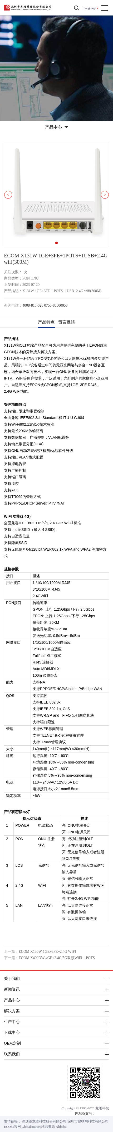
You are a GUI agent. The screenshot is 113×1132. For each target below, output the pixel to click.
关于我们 (12, 978)
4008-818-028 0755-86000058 (45, 305)
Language (89, 8)
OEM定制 (12, 1043)
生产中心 (12, 1021)
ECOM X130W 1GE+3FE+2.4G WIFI (47, 952)
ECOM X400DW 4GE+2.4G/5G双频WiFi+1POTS (57, 958)
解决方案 (12, 1011)
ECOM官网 (12, 1127)
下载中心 (12, 1032)
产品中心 (12, 1000)
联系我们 (12, 1054)
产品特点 (46, 322)
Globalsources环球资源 (38, 1127)
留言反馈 (66, 322)
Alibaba (61, 1127)
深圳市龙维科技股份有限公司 (44, 1121)
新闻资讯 (12, 989)
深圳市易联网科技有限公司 (88, 1121)
